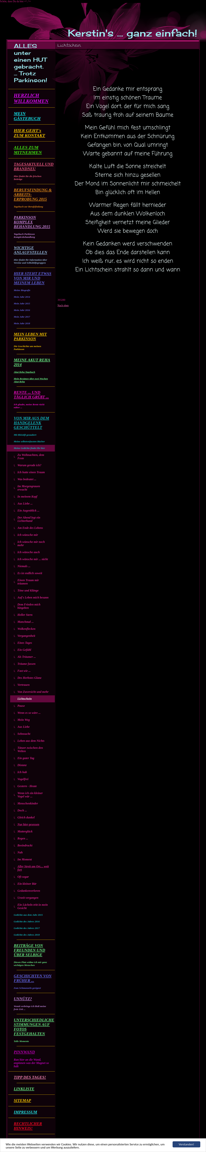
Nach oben (63, 305)
